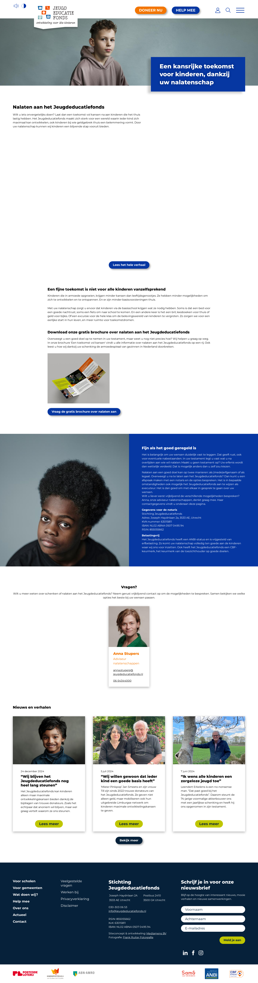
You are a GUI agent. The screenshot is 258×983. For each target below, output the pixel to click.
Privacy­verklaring (75, 899)
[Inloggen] (217, 10)
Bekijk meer (129, 840)
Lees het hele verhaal (129, 265)
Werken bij (69, 892)
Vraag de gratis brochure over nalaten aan (84, 411)
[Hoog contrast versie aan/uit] (24, 6)
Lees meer (49, 824)
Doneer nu (150, 10)
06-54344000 (122, 680)
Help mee (185, 10)
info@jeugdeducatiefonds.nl (127, 911)
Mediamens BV (156, 933)
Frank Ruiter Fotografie (138, 937)
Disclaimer (69, 906)
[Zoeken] (228, 10)
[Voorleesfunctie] (16, 6)
